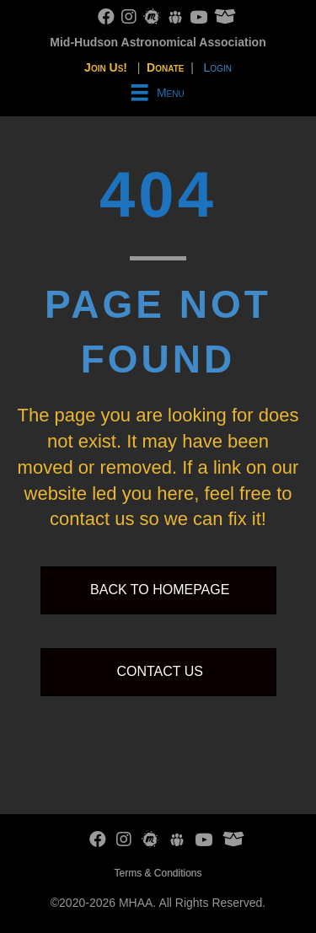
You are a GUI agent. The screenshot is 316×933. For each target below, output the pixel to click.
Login (218, 67)
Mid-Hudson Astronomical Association (157, 42)
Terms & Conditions (157, 873)
